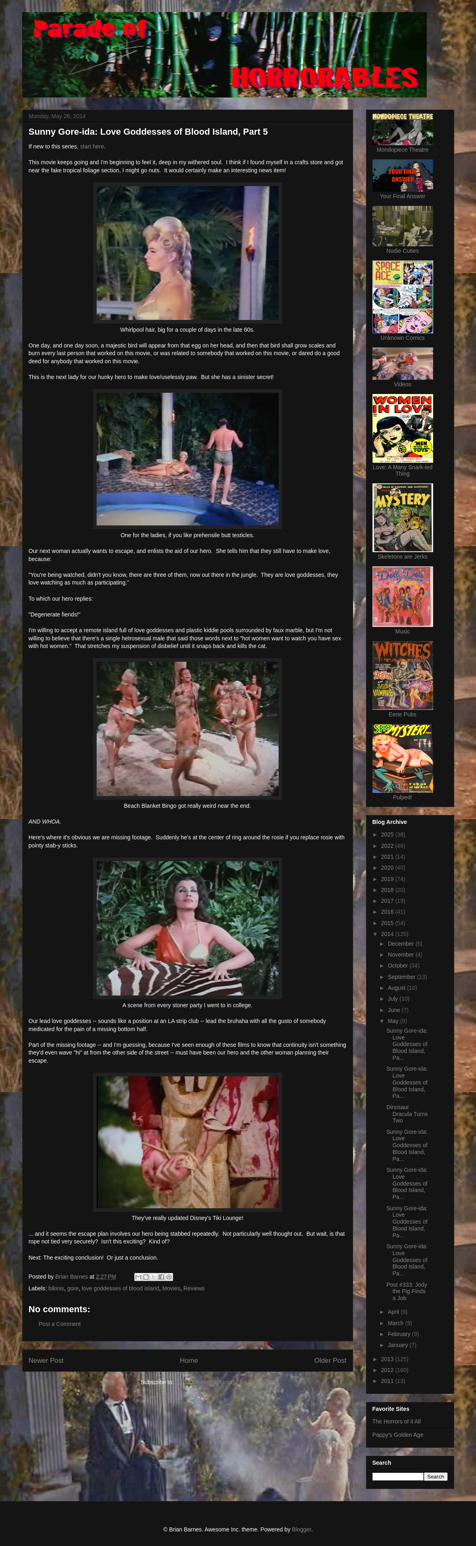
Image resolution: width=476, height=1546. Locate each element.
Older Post (330, 1360)
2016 (388, 912)
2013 (388, 1359)
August (397, 988)
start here (92, 146)
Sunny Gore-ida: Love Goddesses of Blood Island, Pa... (406, 1044)
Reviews (194, 1288)
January (399, 1345)
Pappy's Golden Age (397, 1435)
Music (402, 631)
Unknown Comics (403, 338)
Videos (402, 384)
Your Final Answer (402, 196)
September (402, 977)
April (394, 1312)
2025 (388, 834)
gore (72, 1288)
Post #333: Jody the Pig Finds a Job (406, 1291)
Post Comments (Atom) (205, 1382)
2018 (388, 890)
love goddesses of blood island (120, 1288)
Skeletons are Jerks (402, 556)
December (401, 943)
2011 (388, 1381)
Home (189, 1360)
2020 (388, 867)
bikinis (56, 1288)
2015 (388, 923)
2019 (388, 879)
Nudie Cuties (402, 251)
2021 (388, 856)
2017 (388, 901)
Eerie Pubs (402, 714)
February (400, 1334)
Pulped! (402, 797)
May (394, 1021)
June (395, 1010)
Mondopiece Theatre (402, 149)
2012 (388, 1370)
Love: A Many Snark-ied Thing (403, 470)
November (401, 954)
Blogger (301, 1529)
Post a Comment (60, 1324)
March (396, 1323)
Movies (171, 1288)
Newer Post (46, 1360)
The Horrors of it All (396, 1421)
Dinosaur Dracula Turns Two (406, 1114)
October (399, 965)
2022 (388, 846)
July (394, 998)
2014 (388, 934)
